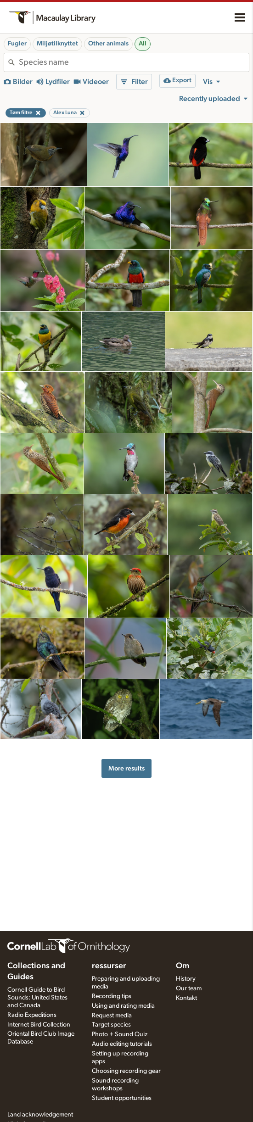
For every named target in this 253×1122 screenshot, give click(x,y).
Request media (112, 1015)
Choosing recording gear (126, 1071)
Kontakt (186, 998)
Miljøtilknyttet (57, 43)
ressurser (109, 966)
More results (126, 768)
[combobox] (134, 62)
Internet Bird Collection (38, 1025)
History (186, 979)
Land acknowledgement (40, 1114)
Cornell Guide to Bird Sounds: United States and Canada (37, 998)
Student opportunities (122, 1098)
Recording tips (111, 996)
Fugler (17, 43)
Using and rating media (123, 1006)
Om (182, 966)
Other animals (108, 43)
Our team (189, 988)
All (142, 43)
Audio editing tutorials (122, 1044)
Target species (111, 1025)
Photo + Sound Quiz (119, 1034)
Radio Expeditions (31, 1015)
